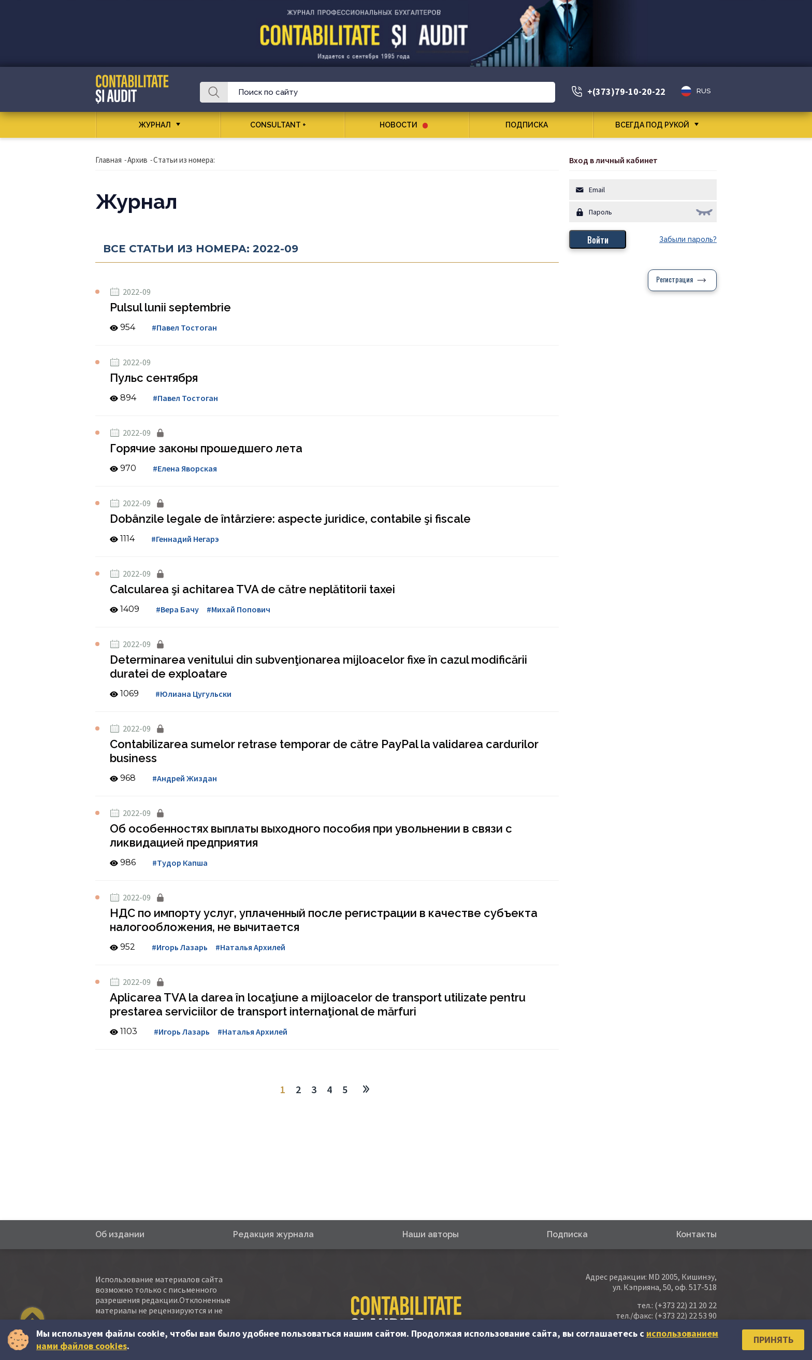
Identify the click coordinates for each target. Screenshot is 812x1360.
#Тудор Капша (180, 862)
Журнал (155, 125)
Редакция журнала (273, 1234)
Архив (137, 160)
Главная (108, 160)
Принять (773, 1339)
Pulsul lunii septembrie (170, 307)
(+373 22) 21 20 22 (686, 1305)
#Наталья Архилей (250, 947)
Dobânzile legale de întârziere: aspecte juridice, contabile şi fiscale (290, 518)
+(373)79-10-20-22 (626, 91)
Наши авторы (430, 1234)
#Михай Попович (238, 609)
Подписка (530, 125)
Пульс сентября (154, 377)
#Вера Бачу (177, 609)
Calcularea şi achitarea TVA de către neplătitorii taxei (252, 589)
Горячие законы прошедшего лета (206, 448)
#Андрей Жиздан (184, 778)
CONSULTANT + (282, 125)
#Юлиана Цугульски (193, 694)
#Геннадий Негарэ (185, 539)
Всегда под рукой (652, 125)
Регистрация (674, 280)
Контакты (696, 1234)
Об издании (119, 1234)
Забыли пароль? (688, 239)
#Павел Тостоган (184, 327)
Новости (404, 125)
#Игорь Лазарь (180, 947)
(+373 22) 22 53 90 (686, 1315)
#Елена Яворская (185, 468)
